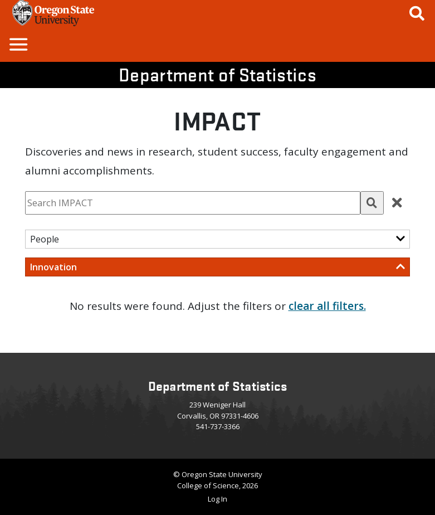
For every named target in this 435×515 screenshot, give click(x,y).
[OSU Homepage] (53, 22)
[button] (18, 43)
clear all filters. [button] (327, 306)
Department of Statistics (217, 74)
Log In (217, 499)
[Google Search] (417, 13)
